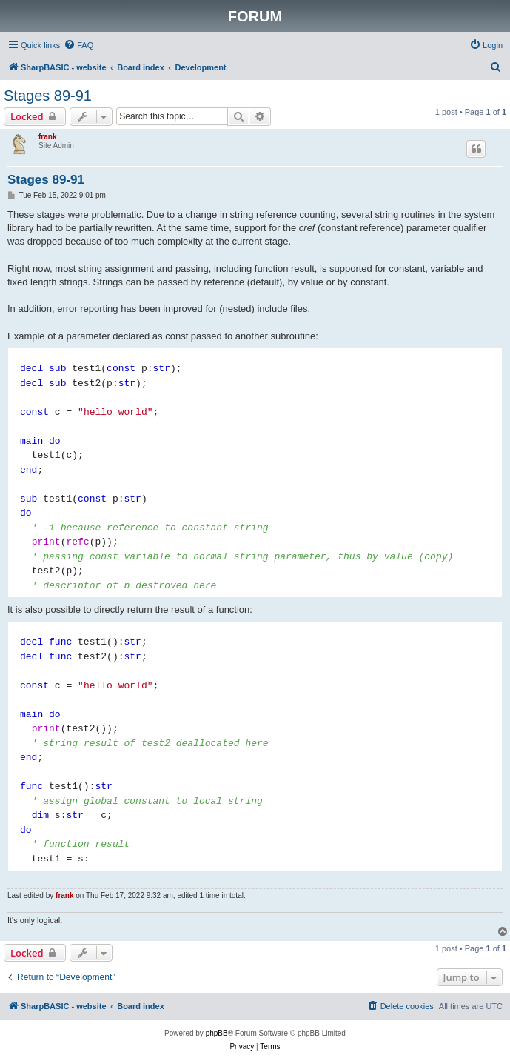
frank (47, 137)
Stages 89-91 (48, 95)
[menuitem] (78, 45)
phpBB (217, 1033)
